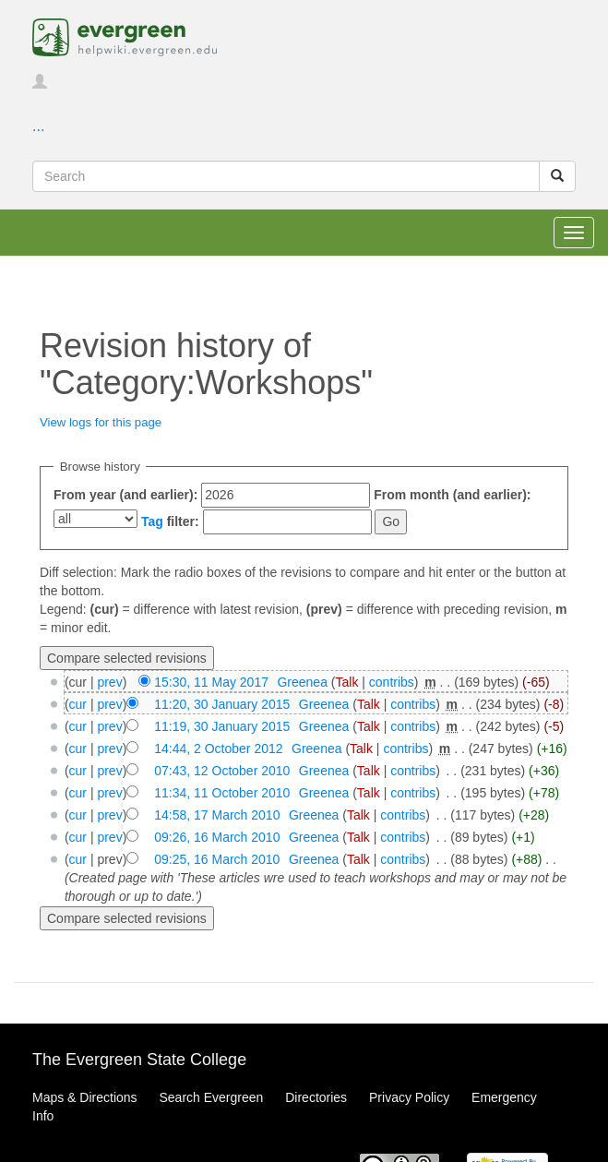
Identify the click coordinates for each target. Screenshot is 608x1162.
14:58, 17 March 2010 (217, 815)
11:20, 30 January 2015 (222, 704)
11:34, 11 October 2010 (222, 792)
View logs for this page (100, 422)
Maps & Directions (84, 1097)
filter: (170, 521)
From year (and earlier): (125, 494)
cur (78, 704)
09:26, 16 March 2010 (217, 837)
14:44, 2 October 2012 (218, 748)
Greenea (302, 682)
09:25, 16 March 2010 (217, 859)
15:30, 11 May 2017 (211, 682)
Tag (152, 521)
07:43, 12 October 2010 (222, 770)
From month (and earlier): (452, 494)
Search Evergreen (211, 1097)
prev (109, 682)
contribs (391, 682)
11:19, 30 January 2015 (222, 726)
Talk (347, 682)
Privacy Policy (409, 1097)
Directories (316, 1097)
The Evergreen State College (139, 1059)
